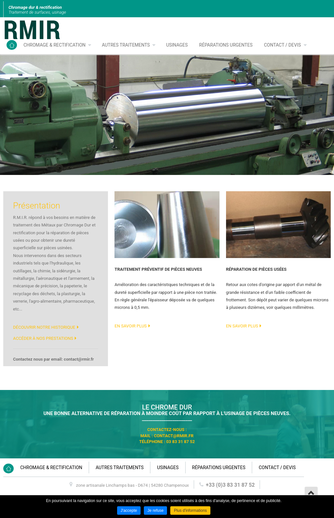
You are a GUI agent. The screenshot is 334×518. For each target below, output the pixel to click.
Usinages (177, 45)
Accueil (12, 45)
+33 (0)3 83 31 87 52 (230, 485)
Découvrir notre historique (44, 327)
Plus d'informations (190, 510)
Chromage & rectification (54, 45)
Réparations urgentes (226, 45)
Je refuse (155, 510)
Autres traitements (126, 45)
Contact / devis (282, 45)
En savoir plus (130, 326)
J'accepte (129, 510)
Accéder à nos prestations (43, 338)
